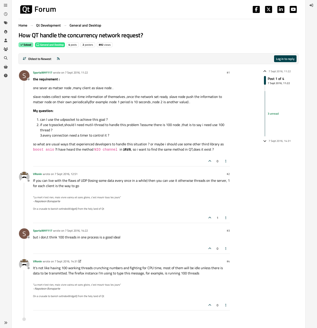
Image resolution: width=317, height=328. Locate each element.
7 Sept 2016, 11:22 (76, 72)
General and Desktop (50, 45)
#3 (228, 230)
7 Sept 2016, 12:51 (66, 174)
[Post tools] (226, 161)
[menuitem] (311, 5)
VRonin (37, 174)
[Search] (6, 57)
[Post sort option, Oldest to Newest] (36, 58)
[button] (6, 322)
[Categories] (6, 5)
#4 (228, 261)
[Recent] (6, 14)
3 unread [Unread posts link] (273, 113)
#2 (228, 174)
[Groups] (6, 49)
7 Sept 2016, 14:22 (76, 230)
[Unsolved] (6, 75)
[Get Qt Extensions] (6, 66)
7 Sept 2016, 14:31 (66, 261)
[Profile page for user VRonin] (24, 177)
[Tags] (6, 22)
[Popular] (6, 31)
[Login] (311, 5)
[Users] (6, 40)
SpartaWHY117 (42, 72)
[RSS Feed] (58, 58)
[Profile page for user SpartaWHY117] (24, 75)
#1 (228, 72)
